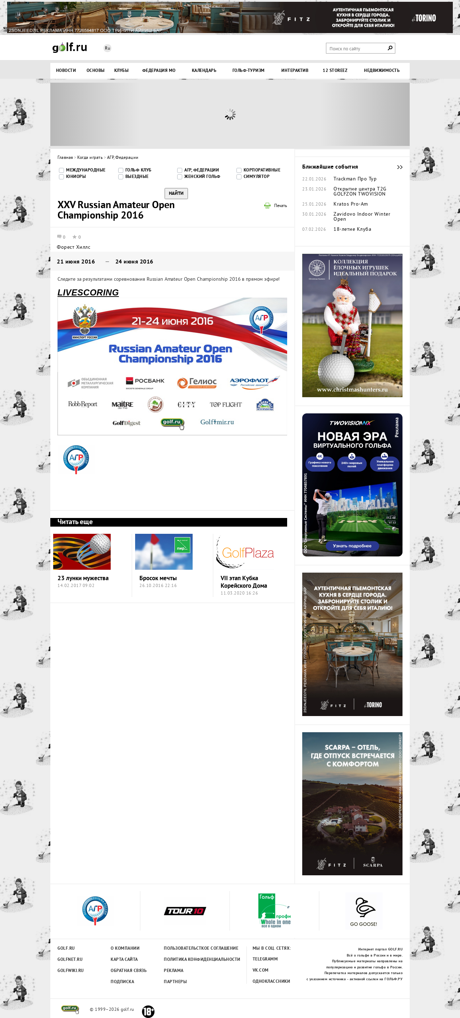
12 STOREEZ (335, 71)
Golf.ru (66, 948)
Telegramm (265, 959)
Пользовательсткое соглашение (186, 948)
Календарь (204, 71)
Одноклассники (271, 982)
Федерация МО (159, 71)
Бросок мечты (158, 578)
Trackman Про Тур (355, 179)
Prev (95, 114)
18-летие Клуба (352, 229)
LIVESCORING (88, 292)
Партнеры (175, 982)
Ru (107, 48)
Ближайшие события (396, 167)
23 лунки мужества (83, 578)
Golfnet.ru (70, 960)
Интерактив (294, 71)
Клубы (121, 71)
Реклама (174, 971)
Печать (280, 206)
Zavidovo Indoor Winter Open (362, 217)
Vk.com (261, 970)
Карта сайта (124, 960)
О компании (125, 948)
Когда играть (90, 158)
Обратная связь (129, 971)
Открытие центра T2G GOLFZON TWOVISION (360, 192)
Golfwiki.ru (71, 971)
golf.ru (70, 1009)
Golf (69, 47)
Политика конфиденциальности (186, 960)
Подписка (122, 982)
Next (365, 114)
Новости (66, 71)
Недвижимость (382, 71)
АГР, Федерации (123, 158)
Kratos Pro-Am (351, 204)
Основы (96, 71)
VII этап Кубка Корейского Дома (244, 582)
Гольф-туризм (249, 71)
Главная (65, 158)
